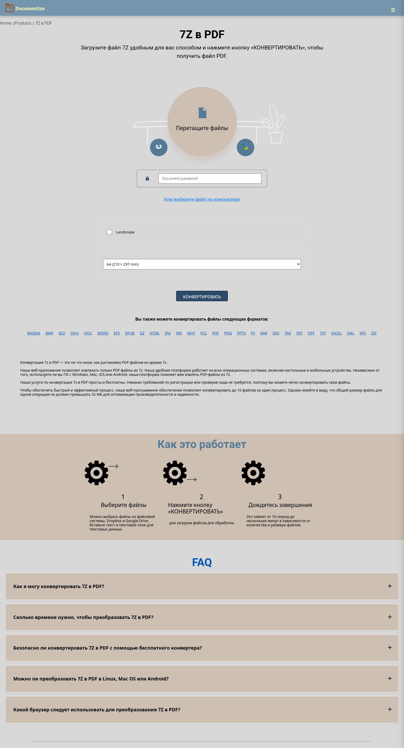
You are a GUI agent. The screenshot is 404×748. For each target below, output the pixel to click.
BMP (49, 333)
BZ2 (62, 333)
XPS (363, 333)
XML (350, 333)
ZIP (374, 333)
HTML (155, 333)
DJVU (75, 333)
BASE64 (34, 333)
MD (179, 333)
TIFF (311, 333)
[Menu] (393, 10)
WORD (102, 333)
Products (23, 23)
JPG (168, 333)
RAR (263, 333)
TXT (323, 333)
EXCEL (336, 333)
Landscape (125, 232)
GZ (142, 333)
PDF (215, 333)
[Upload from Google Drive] (245, 147)
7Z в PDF (44, 23)
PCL (203, 333)
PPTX (241, 333)
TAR (288, 333)
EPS (117, 333)
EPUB (130, 333)
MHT (191, 333)
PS (253, 333)
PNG (228, 333)
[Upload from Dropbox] (159, 147)
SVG (276, 333)
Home (5, 23)
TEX (299, 333)
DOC (88, 333)
